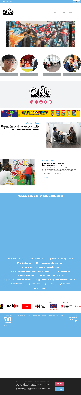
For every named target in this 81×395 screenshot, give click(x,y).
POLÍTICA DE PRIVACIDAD (36, 315)
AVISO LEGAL (44, 315)
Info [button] (18, 10)
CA (74, 1)
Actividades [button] (37, 10)
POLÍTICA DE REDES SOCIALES (53, 315)
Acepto (59, 383)
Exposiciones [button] (47, 10)
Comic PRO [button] (56, 74)
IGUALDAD (28, 315)
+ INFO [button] (35, 133)
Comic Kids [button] (72, 11)
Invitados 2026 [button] (58, 11)
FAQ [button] (24, 74)
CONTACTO (61, 315)
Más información (59, 388)
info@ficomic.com (73, 317)
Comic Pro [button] (66, 11)
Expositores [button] (26, 10)
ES (76, 1)
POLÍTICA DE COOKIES (21, 315)
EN (78, 1)
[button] (11, 34)
